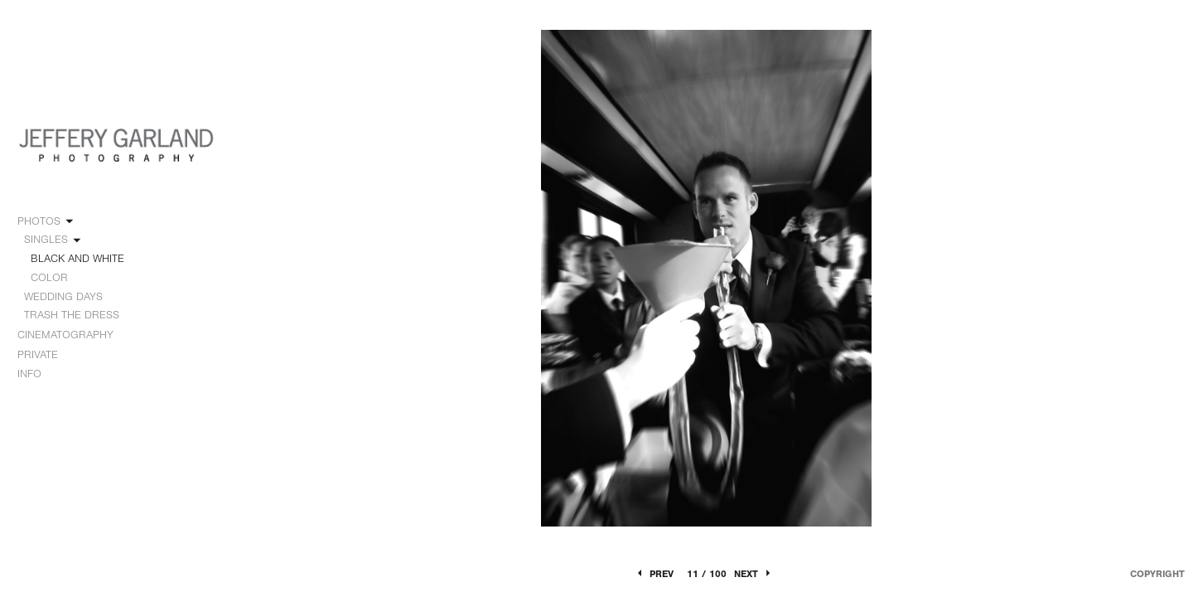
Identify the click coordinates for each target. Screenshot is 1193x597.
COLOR (49, 277)
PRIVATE (37, 354)
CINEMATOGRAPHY (72, 335)
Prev (654, 574)
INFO (36, 374)
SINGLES (53, 239)
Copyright (1157, 574)
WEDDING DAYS (71, 296)
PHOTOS (46, 221)
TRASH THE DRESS (71, 314)
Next (753, 574)
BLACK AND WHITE (77, 258)
